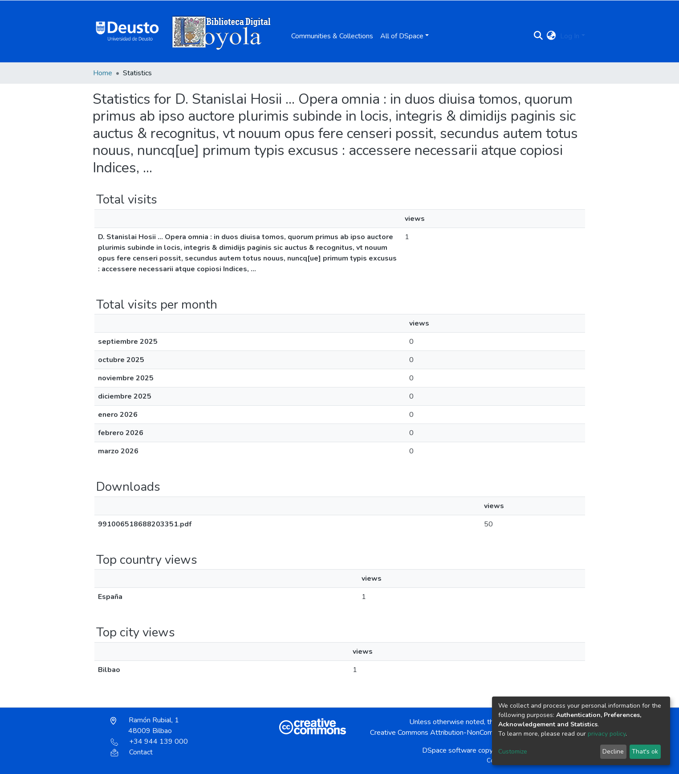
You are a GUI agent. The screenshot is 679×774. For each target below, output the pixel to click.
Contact (131, 752)
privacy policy (607, 733)
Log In (569, 36)
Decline (613, 751)
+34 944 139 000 (149, 741)
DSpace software (449, 750)
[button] (551, 36)
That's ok (645, 751)
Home (102, 73)
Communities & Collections (332, 36)
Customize (512, 751)
